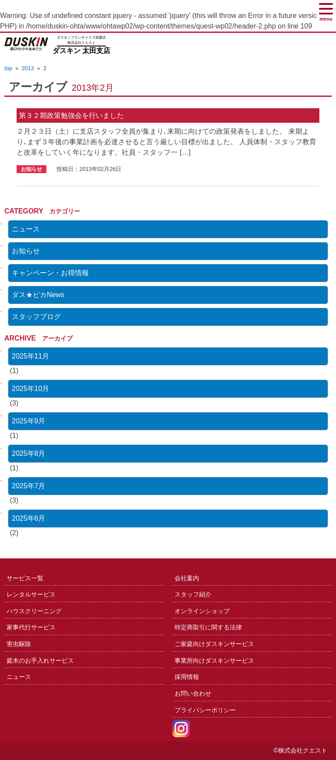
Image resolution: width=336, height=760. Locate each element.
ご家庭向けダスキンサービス (214, 643)
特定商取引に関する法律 (208, 627)
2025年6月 (29, 518)
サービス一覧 (25, 578)
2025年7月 (29, 486)
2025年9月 (29, 421)
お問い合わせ (193, 693)
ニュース (26, 229)
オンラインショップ (202, 610)
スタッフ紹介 (193, 594)
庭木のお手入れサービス (40, 660)
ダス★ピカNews (38, 294)
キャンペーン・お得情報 (50, 273)
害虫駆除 (19, 643)
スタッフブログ (36, 316)
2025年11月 (30, 356)
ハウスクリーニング (34, 610)
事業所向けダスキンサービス (214, 660)
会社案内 (187, 578)
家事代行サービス (31, 627)
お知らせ (26, 251)
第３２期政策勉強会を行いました (71, 115)
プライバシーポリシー (205, 710)
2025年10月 (30, 388)
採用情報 (187, 676)
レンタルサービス (31, 594)
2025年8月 (29, 453)
